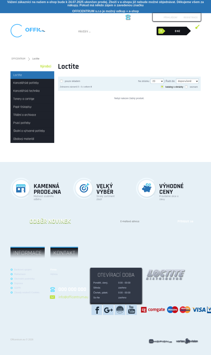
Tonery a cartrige (62, 47)
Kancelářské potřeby (21, 47)
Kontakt (96, 17)
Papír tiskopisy (78, 47)
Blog (107, 17)
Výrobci (45, 66)
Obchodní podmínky (32, 17)
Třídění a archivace (96, 47)
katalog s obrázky (174, 87)
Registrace (191, 17)
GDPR (17, 288)
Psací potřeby (113, 47)
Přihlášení (170, 17)
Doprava (18, 283)
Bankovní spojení (23, 269)
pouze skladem (72, 81)
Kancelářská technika (42, 47)
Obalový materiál (161, 46)
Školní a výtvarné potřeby (134, 47)
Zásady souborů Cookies (27, 292)
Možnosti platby (80, 17)
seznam (194, 87)
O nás (15, 17)
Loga (49, 17)
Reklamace (62, 17)
